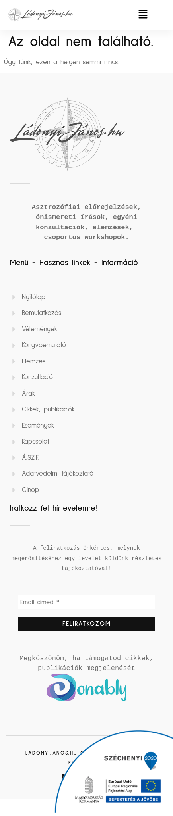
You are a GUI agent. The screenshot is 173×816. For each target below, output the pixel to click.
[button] (143, 15)
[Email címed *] (86, 602)
